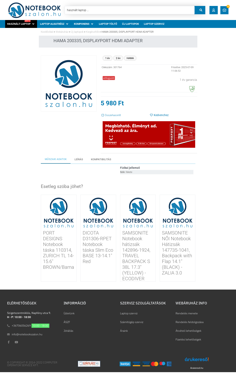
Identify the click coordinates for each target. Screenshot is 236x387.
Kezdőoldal (47, 31)
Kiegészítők (92, 31)
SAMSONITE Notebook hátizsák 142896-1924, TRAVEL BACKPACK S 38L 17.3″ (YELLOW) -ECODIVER (136, 255)
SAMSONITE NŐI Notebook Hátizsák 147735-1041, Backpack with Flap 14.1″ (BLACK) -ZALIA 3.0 (177, 253)
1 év (107, 58)
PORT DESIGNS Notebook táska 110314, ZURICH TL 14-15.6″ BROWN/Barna (58, 250)
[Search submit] (201, 10)
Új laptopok (77, 31)
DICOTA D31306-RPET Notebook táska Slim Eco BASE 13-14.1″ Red (98, 247)
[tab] (56, 159)
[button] (213, 10)
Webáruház (62, 31)
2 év (118, 58)
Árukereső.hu (196, 368)
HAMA (130, 58)
